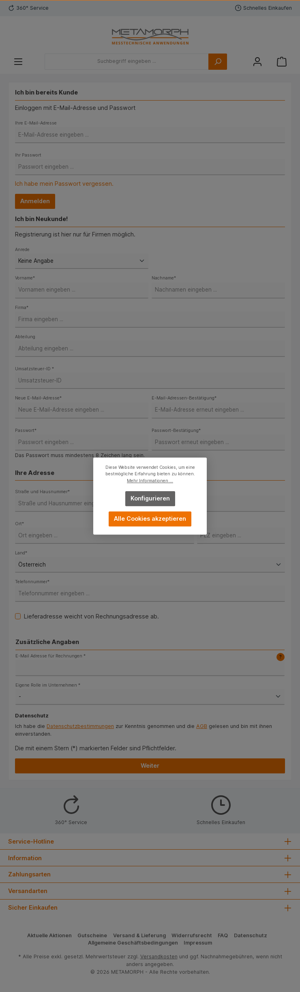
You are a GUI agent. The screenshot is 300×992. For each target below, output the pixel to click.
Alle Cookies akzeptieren (150, 518)
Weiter (150, 765)
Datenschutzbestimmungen (80, 726)
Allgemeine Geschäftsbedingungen (133, 943)
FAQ (223, 935)
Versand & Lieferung (139, 935)
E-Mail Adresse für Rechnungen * (150, 656)
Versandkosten (159, 956)
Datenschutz (250, 935)
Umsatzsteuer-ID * (34, 368)
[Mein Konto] (257, 61)
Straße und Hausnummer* (42, 491)
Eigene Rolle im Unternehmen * (47, 685)
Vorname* (25, 278)
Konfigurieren (150, 498)
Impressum (198, 943)
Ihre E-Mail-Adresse (36, 123)
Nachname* (164, 278)
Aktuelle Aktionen (49, 935)
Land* (21, 553)
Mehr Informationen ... (150, 480)
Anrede (22, 249)
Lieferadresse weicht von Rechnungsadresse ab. (91, 616)
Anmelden (35, 201)
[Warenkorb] (282, 61)
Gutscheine (92, 935)
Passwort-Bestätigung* (176, 430)
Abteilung (25, 336)
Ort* (19, 523)
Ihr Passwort (28, 155)
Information (25, 858)
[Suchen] (217, 62)
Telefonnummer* (32, 581)
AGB (201, 726)
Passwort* (25, 430)
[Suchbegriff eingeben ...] (127, 62)
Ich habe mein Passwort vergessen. (64, 183)
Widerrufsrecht (191, 935)
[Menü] (18, 61)
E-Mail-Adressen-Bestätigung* (184, 398)
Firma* (21, 307)
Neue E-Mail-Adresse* (38, 398)
